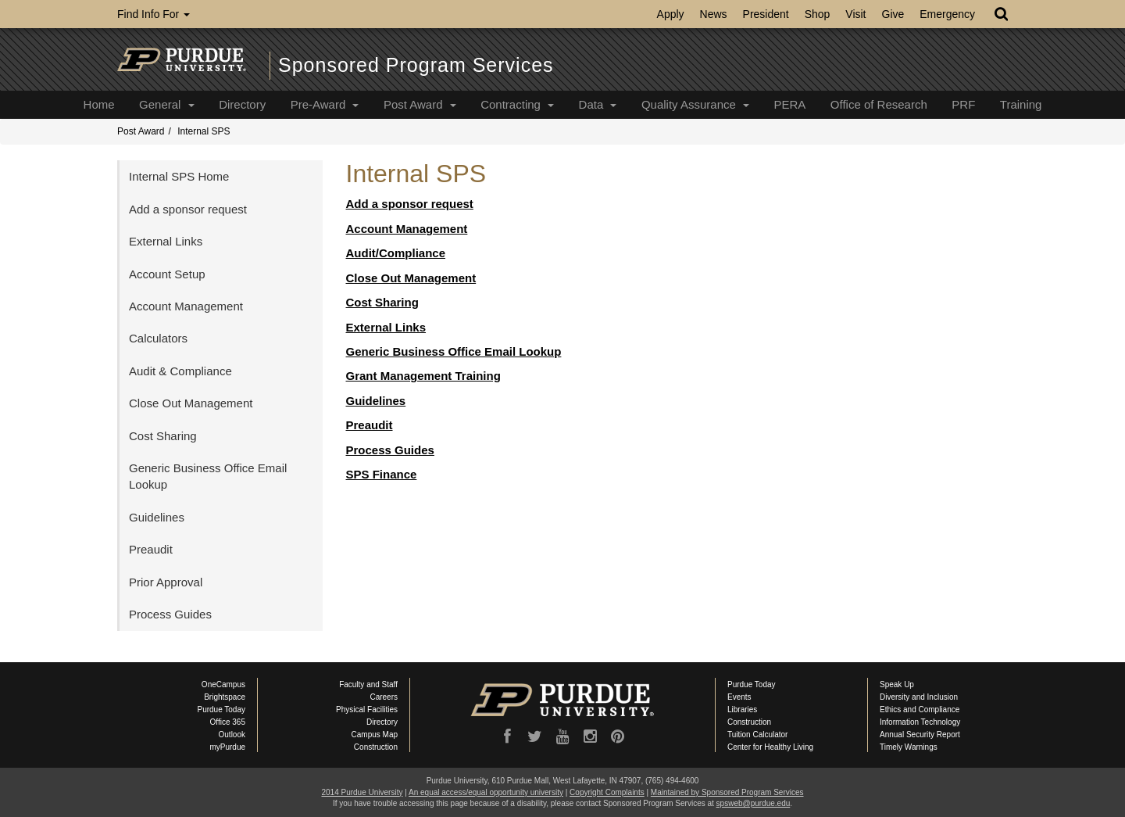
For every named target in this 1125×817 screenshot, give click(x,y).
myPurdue (227, 747)
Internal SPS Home (179, 176)
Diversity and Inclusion (919, 697)
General (167, 104)
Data (598, 104)
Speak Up (897, 684)
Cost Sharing (382, 302)
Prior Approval (165, 582)
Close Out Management (411, 278)
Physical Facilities (367, 709)
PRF (963, 104)
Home (99, 104)
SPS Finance (381, 474)
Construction (376, 747)
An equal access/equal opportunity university (486, 792)
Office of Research (878, 104)
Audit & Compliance (180, 371)
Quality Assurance (695, 104)
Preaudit (369, 425)
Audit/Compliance (396, 253)
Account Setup (167, 274)
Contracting (517, 104)
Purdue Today (221, 709)
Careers (384, 697)
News (713, 14)
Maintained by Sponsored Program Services (727, 792)
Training (1021, 104)
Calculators (158, 338)
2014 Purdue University (361, 792)
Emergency (947, 14)
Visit (855, 14)
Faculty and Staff (368, 684)
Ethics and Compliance (919, 709)
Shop (817, 14)
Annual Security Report (920, 734)
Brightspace (224, 697)
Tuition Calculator (757, 734)
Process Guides (390, 450)
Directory (242, 104)
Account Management (407, 228)
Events (739, 697)
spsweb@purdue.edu (753, 803)
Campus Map (375, 734)
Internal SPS (203, 131)
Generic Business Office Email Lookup (454, 351)
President (766, 14)
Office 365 (227, 722)
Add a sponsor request (409, 203)
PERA (789, 104)
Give (893, 14)
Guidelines (376, 400)
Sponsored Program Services (416, 65)
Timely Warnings (909, 747)
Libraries (742, 709)
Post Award (420, 104)
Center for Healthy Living (770, 747)
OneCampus (223, 684)
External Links (386, 327)
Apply (670, 14)
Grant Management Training (423, 375)
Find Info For (153, 14)
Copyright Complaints (607, 792)
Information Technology (920, 722)
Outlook (232, 734)
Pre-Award (325, 104)
